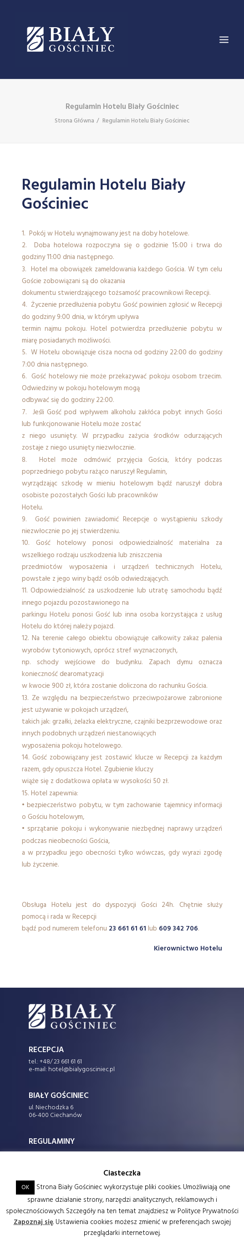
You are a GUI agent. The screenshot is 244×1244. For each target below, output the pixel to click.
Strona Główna (74, 121)
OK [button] (25, 1187)
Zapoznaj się (33, 1222)
